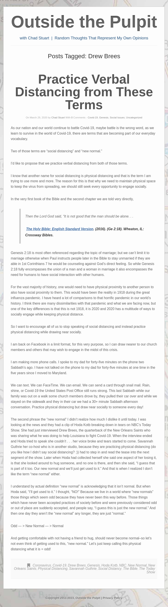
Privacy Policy (112, 598)
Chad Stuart (58, 117)
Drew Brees (77, 565)
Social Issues (117, 117)
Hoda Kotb (109, 565)
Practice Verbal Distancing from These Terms (84, 92)
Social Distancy (110, 568)
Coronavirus (42, 565)
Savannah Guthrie (83, 568)
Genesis (103, 117)
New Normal (137, 565)
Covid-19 (93, 117)
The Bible (130, 568)
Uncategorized (134, 117)
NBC (122, 565)
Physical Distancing (52, 568)
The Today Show (147, 570)
